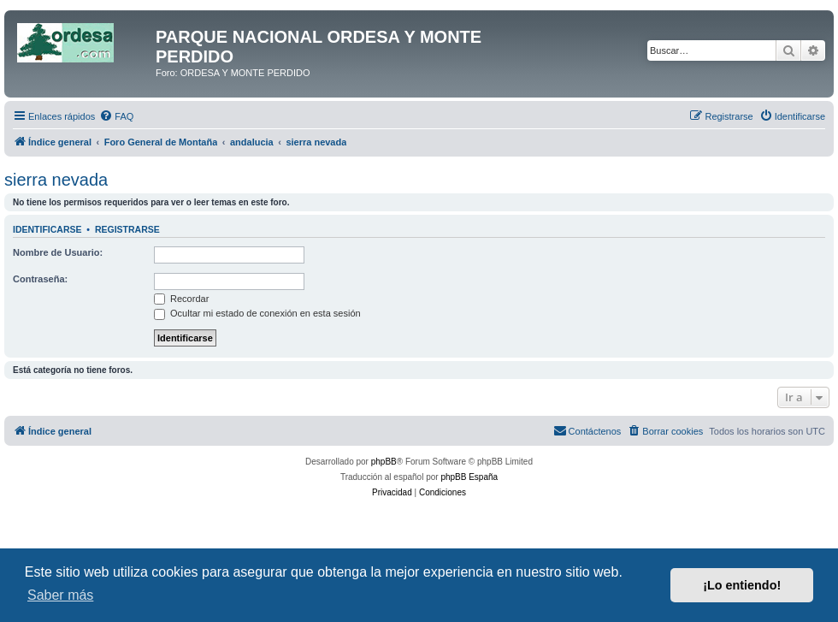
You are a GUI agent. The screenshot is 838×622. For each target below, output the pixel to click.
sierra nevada (56, 179)
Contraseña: (40, 279)
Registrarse (127, 229)
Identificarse (47, 229)
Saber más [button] (60, 595)
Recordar (181, 298)
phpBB (384, 461)
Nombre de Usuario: (58, 252)
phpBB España (469, 477)
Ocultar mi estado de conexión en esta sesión (257, 313)
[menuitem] (116, 116)
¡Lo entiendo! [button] (742, 585)
